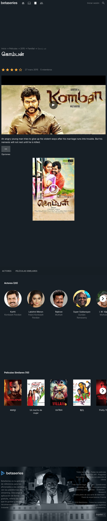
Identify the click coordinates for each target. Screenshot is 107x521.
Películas (13, 48)
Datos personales (99, 487)
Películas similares (26, 271)
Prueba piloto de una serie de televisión (88, 495)
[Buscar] (103, 3)
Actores (6, 271)
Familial (31, 48)
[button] (13, 304)
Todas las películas (98, 472)
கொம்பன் (42, 48)
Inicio (3, 48)
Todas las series (82, 472)
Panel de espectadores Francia (94, 497)
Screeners (100, 490)
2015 (22, 48)
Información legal (79, 485)
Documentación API (89, 475)
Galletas (91, 485)
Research (102, 492)
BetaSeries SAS (81, 490)
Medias (92, 490)
